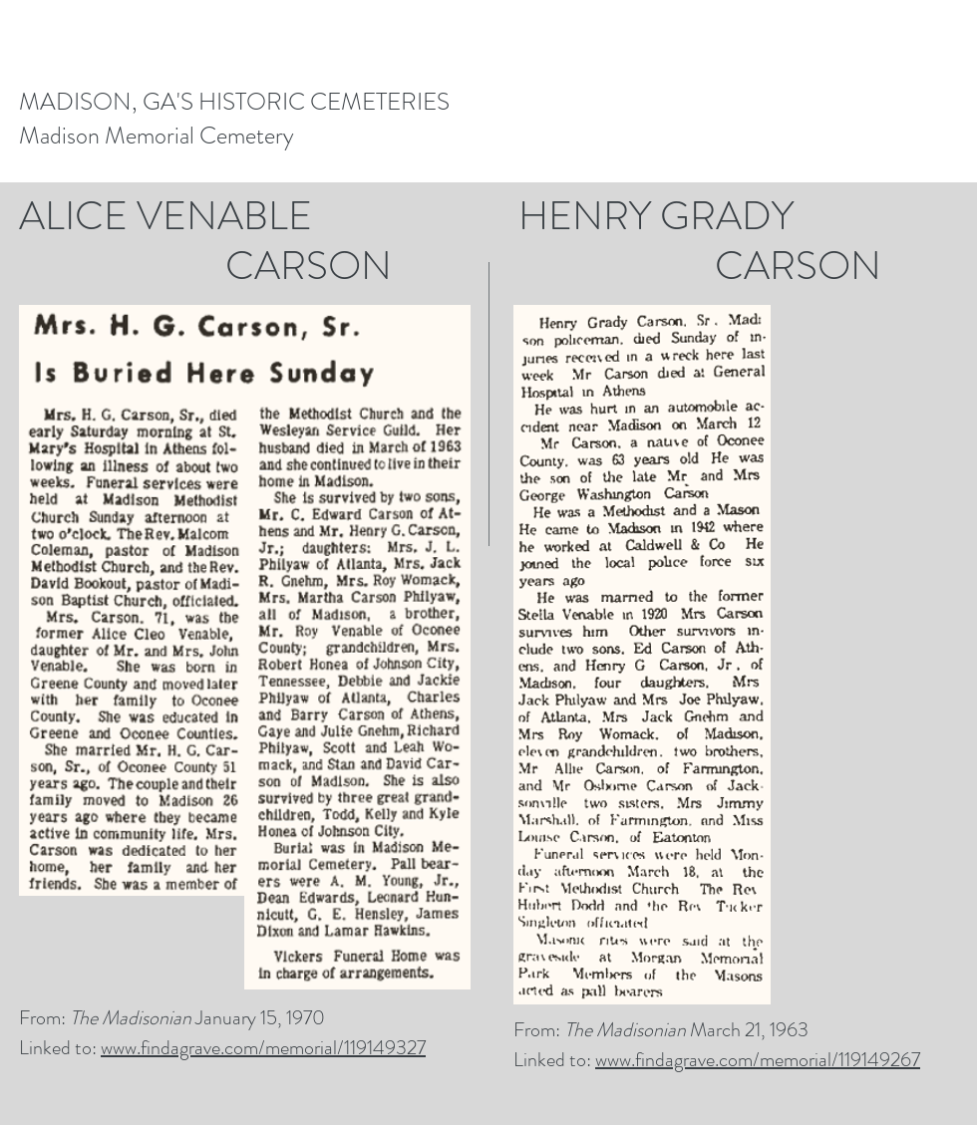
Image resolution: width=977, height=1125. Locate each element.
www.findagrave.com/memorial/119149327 (263, 1047)
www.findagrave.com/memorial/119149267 (757, 1059)
